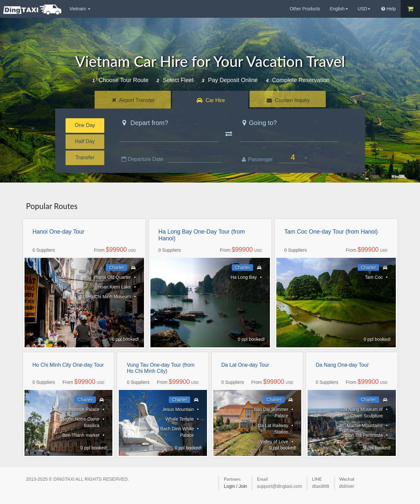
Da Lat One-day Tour (245, 365)
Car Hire (211, 100)
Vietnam (79, 8)
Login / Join (235, 486)
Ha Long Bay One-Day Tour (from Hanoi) (202, 235)
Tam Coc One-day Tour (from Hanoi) (331, 231)
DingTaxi (32, 10)
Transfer (85, 157)
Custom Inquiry (288, 100)
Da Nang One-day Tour (342, 365)
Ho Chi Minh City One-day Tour (68, 365)
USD (364, 8)
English (339, 8)
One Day (85, 125)
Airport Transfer (133, 100)
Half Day (85, 141)
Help (388, 8)
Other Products (305, 8)
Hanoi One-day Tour (59, 231)
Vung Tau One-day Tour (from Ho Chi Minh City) (161, 368)
